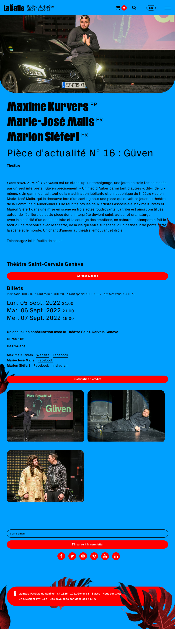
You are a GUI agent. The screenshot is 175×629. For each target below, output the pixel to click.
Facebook (60, 355)
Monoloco (81, 598)
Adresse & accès (87, 275)
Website (42, 355)
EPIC (93, 598)
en (151, 8)
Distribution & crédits (87, 379)
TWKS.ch (41, 598)
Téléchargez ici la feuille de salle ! (34, 241)
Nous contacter (113, 593)
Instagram (60, 365)
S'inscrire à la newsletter (87, 544)
